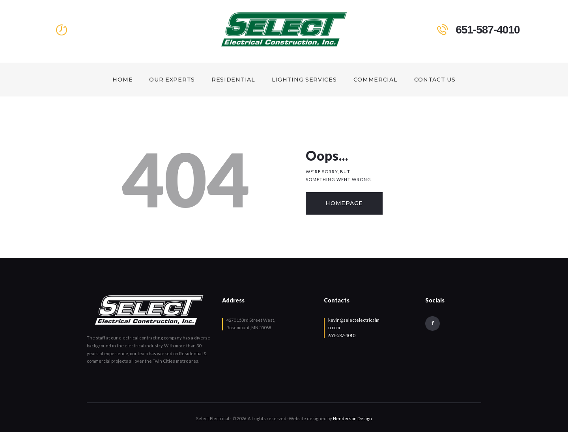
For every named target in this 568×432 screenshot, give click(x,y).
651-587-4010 (341, 335)
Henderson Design (352, 418)
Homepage (344, 203)
